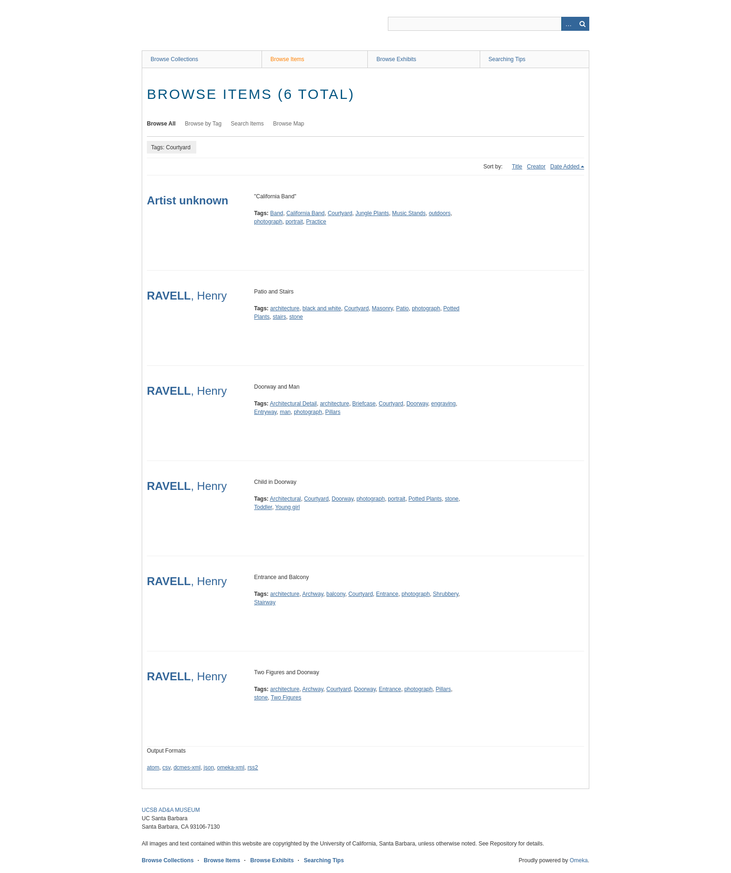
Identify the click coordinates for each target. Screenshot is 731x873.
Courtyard (340, 213)
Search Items (247, 123)
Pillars (333, 412)
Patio (402, 308)
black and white (322, 308)
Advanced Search (568, 24)
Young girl (287, 507)
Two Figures (286, 697)
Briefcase (364, 403)
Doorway (417, 403)
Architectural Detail (293, 403)
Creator (536, 166)
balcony (335, 594)
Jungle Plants (372, 213)
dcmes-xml (186, 767)
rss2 (253, 767)
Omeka (579, 860)
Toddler (263, 507)
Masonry (382, 308)
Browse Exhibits (396, 59)
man (285, 412)
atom (153, 767)
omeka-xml (231, 767)
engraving (443, 403)
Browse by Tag (203, 123)
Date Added (564, 166)
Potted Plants (424, 499)
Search (582, 24)
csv (166, 767)
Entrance (387, 594)
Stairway (265, 602)
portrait (294, 221)
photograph (268, 221)
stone (296, 317)
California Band (305, 213)
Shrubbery (445, 594)
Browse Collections (174, 59)
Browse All (161, 123)
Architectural (285, 499)
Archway (312, 594)
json (209, 767)
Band (276, 213)
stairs (279, 317)
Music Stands (409, 213)
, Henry (187, 295)
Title (517, 166)
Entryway (265, 412)
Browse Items (287, 59)
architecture (284, 308)
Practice (316, 221)
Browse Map (288, 123)
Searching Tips (507, 59)
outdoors (440, 213)
